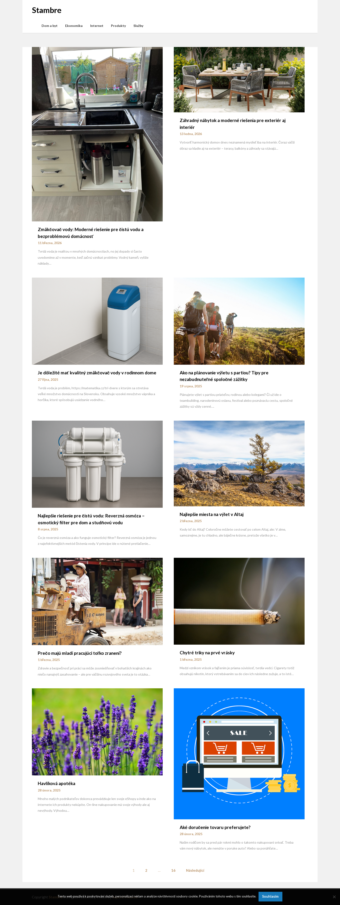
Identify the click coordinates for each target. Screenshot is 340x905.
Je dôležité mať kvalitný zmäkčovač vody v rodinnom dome (97, 372)
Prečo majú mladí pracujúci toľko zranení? (80, 653)
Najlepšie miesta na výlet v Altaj (211, 514)
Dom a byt (50, 26)
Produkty (118, 26)
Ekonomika (74, 26)
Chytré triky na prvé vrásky (207, 652)
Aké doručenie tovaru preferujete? (215, 827)
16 (173, 870)
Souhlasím (270, 896)
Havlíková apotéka (56, 783)
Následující (195, 870)
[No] (334, 896)
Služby (138, 26)
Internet (96, 26)
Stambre (46, 10)
